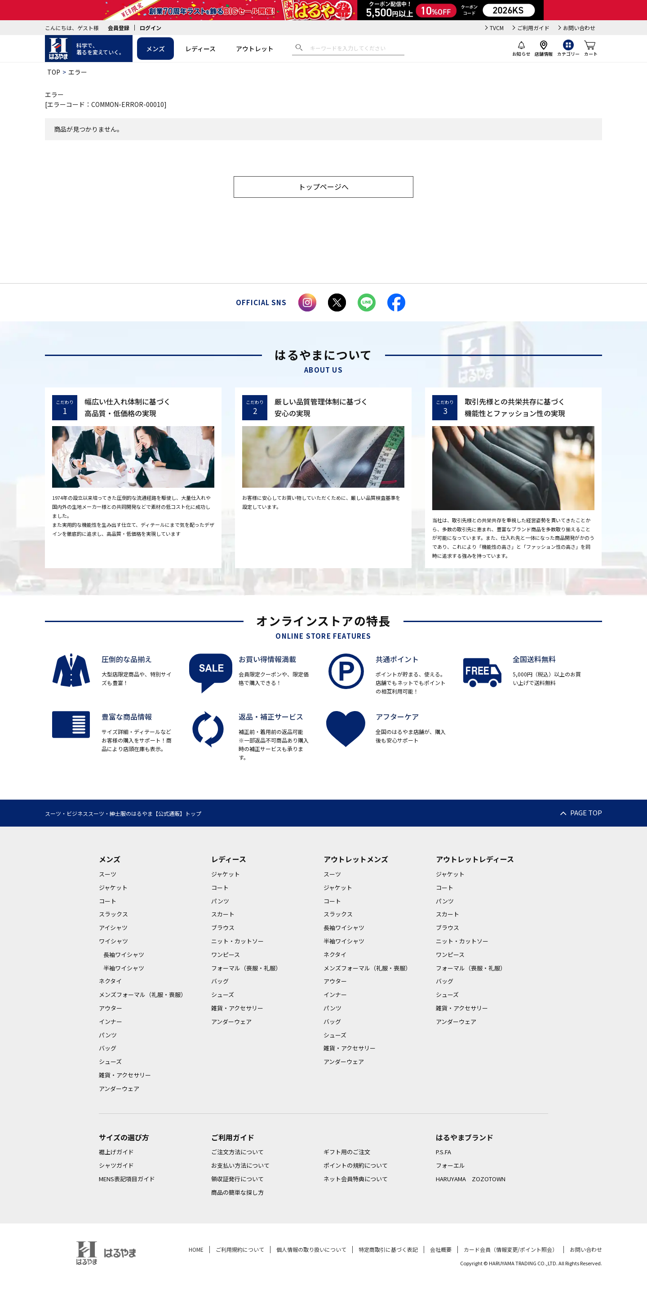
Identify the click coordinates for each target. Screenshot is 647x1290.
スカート (223, 914)
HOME (196, 1249)
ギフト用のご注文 (347, 1152)
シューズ (110, 1061)
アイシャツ (113, 927)
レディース (200, 48)
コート (107, 901)
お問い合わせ (579, 28)
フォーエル (450, 1165)
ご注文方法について (237, 1152)
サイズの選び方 (124, 1137)
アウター (110, 1008)
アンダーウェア (119, 1088)
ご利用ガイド (533, 28)
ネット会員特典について (356, 1178)
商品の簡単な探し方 (237, 1192)
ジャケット (113, 887)
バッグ (107, 1048)
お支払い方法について (240, 1165)
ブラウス (223, 927)
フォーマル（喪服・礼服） (246, 968)
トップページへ (323, 186)
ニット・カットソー (237, 941)
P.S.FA (443, 1152)
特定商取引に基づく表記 (388, 1249)
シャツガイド (116, 1165)
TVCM (497, 28)
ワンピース (225, 954)
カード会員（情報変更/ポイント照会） (511, 1249)
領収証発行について (237, 1178)
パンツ (108, 1035)
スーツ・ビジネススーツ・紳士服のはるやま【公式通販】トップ (123, 813)
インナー (110, 1021)
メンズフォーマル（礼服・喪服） (142, 994)
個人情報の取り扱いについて (311, 1249)
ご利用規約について (240, 1249)
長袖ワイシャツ (123, 954)
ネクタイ (110, 981)
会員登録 (118, 27)
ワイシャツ (113, 941)
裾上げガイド (116, 1152)
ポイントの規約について (356, 1165)
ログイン (150, 27)
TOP (53, 71)
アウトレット (255, 48)
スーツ (107, 874)
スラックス (113, 914)
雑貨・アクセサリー (125, 1075)
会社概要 (441, 1249)
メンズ (155, 48)
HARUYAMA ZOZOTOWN (470, 1178)
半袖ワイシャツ (123, 968)
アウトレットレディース (475, 859)
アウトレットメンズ (356, 859)
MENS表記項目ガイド (127, 1178)
